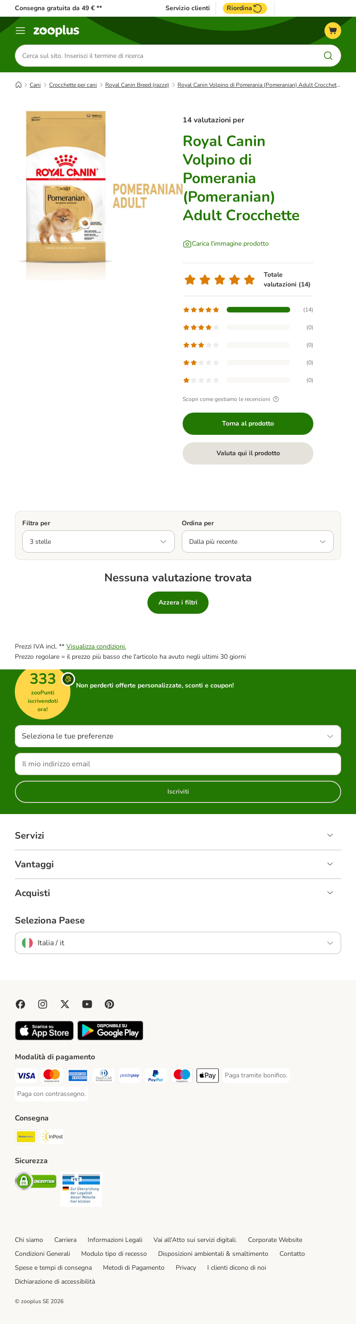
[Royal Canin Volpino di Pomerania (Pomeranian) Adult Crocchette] (103, 192)
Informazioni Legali (115, 1239)
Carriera (65, 1239)
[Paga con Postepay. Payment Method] (130, 1077)
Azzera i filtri (178, 602)
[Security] (36, 1183)
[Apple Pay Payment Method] (208, 1077)
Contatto (292, 1253)
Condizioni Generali (42, 1253)
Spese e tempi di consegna (53, 1267)
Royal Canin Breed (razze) (137, 85)
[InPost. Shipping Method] (52, 1138)
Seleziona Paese (50, 920)
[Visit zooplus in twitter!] (64, 1004)
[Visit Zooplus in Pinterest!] (109, 1004)
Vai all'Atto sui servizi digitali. (195, 1239)
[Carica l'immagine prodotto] (226, 244)
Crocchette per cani (73, 85)
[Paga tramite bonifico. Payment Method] (256, 1075)
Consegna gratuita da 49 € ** (58, 8)
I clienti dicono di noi (236, 1267)
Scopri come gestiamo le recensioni (232, 399)
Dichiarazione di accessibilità (55, 1281)
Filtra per (36, 523)
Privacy (186, 1267)
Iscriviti (178, 791)
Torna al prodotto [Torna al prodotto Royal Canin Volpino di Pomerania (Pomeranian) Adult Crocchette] (248, 423)
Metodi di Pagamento (134, 1267)
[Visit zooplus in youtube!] (87, 1004)
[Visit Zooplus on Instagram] (42, 1004)
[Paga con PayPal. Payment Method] (156, 1077)
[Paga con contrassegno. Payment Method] (51, 1094)
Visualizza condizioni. (96, 646)
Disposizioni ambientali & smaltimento (213, 1253)
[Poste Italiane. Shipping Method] (26, 1138)
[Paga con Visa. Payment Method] (26, 1077)
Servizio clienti (187, 8)
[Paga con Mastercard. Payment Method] (52, 1077)
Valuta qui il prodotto (248, 453)
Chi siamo (29, 1239)
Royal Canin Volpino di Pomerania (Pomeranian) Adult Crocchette (259, 85)
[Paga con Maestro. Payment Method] (182, 1077)
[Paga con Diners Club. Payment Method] (104, 1077)
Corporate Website (275, 1239)
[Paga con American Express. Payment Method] (78, 1077)
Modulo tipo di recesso (114, 1253)
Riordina (245, 8)
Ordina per (198, 523)
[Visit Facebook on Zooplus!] (20, 1004)
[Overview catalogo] (20, 30)
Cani (35, 85)
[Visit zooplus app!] (44, 1038)
